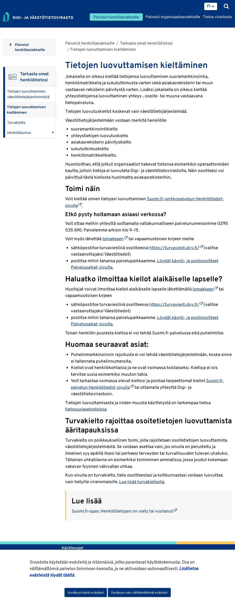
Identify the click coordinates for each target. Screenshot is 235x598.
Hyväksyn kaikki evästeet (86, 592)
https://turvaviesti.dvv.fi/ (176, 247)
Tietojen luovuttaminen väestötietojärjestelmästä (28, 94)
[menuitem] (210, 6)
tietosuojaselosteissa (85, 409)
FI (208, 5)
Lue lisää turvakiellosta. (142, 481)
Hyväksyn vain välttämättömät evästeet (139, 592)
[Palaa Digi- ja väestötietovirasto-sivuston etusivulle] (38, 17)
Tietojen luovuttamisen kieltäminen (26, 109)
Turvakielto (16, 122)
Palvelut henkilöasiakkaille (90, 43)
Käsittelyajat (72, 547)
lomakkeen (115, 238)
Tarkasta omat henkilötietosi (146, 43)
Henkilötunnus (19, 132)
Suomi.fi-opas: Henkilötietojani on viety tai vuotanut (124, 511)
